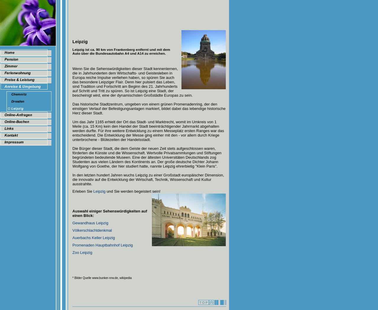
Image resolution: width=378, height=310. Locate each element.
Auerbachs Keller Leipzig (93, 238)
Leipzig (99, 191)
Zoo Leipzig (82, 252)
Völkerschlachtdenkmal (92, 230)
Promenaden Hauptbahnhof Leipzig (102, 245)
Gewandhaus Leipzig (90, 223)
